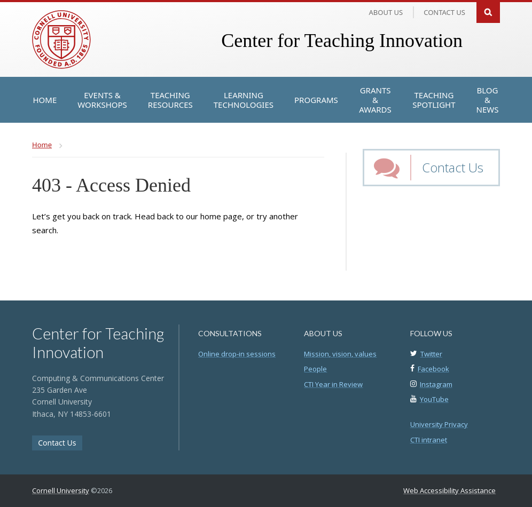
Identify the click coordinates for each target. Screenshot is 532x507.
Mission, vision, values (340, 354)
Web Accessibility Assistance (449, 490)
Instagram (436, 384)
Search (488, 11)
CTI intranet (428, 440)
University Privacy (439, 424)
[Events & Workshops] (102, 100)
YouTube (434, 399)
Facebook (433, 369)
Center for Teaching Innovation (342, 40)
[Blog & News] (487, 100)
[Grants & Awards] (375, 100)
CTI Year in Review (333, 384)
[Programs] (316, 100)
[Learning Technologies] (244, 100)
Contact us (444, 12)
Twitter (431, 354)
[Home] (45, 100)
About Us (386, 12)
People (315, 369)
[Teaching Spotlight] (433, 100)
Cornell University (60, 490)
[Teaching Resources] (170, 100)
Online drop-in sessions (237, 354)
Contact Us (452, 167)
